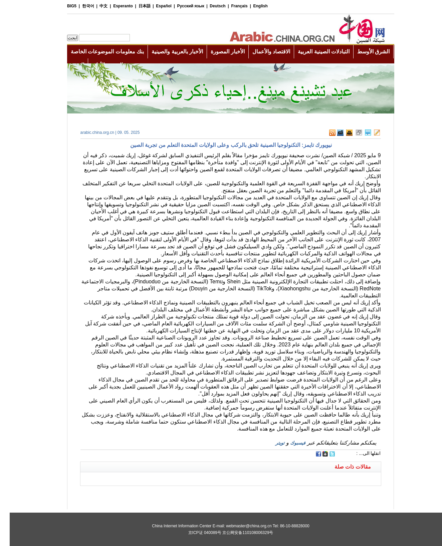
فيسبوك (288, 443)
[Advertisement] (146, 494)
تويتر (270, 443)
